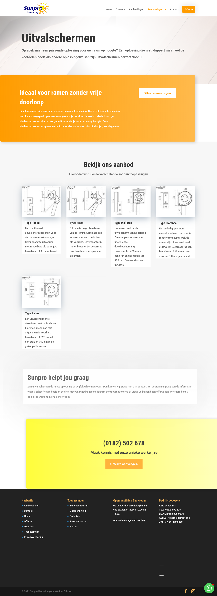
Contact (174, 9)
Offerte (189, 9)
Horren (73, 526)
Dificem (68, 591)
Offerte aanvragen (152, 93)
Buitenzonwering (79, 505)
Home (109, 9)
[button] (209, 588)
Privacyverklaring (33, 537)
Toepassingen (155, 9)
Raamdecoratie (78, 521)
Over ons (120, 9)
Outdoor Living (78, 510)
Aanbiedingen (136, 9)
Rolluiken (75, 516)
